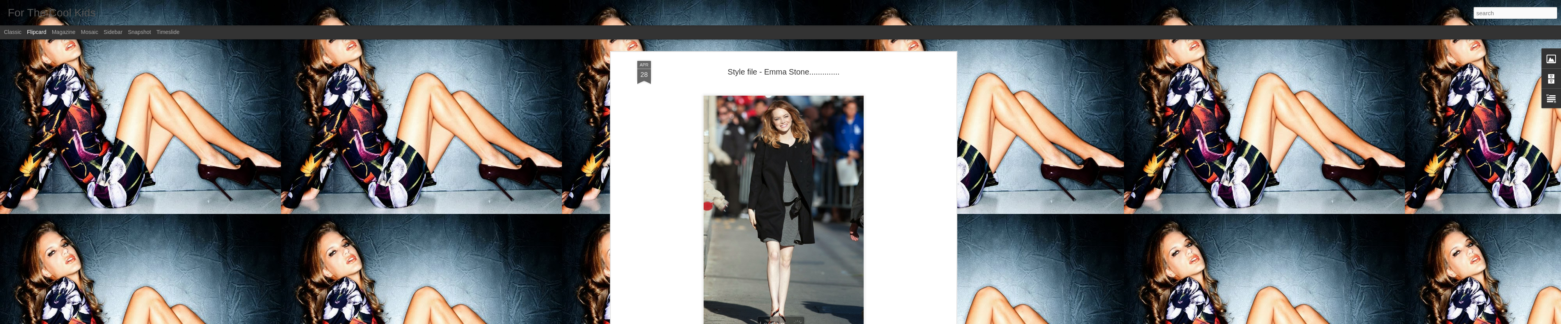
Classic (12, 32)
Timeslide (168, 32)
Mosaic (89, 32)
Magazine (64, 32)
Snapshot (139, 32)
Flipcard (36, 32)
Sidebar (113, 32)
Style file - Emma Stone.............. (784, 72)
